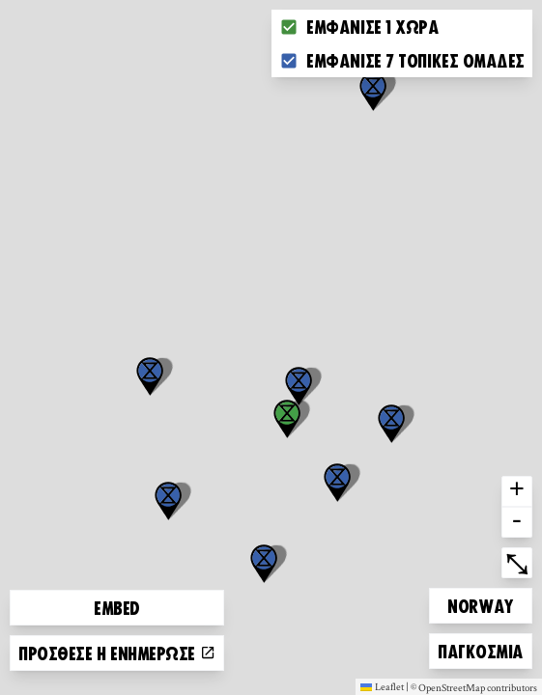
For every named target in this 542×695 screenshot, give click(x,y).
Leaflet (382, 686)
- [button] (517, 522)
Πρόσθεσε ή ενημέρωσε (116, 652)
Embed (117, 607)
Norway (480, 603)
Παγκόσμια (480, 648)
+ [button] (517, 491)
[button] (373, 91)
